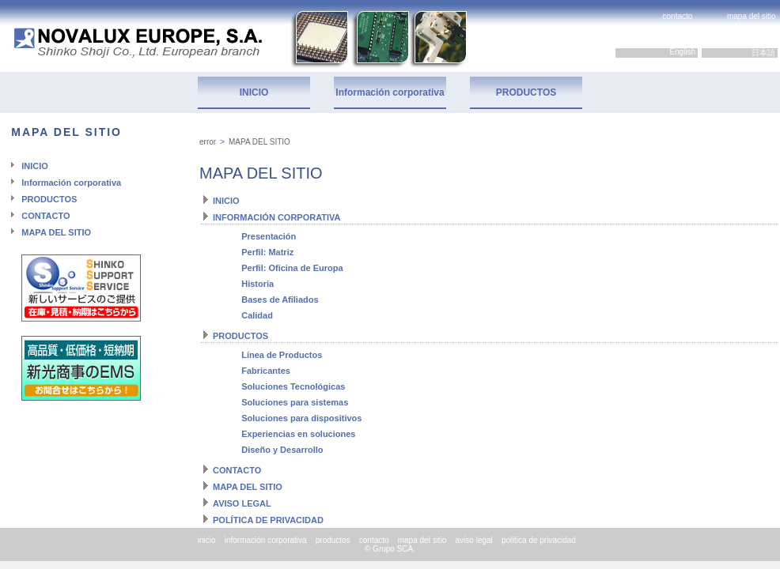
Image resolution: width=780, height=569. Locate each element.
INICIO (254, 92)
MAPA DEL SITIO (56, 232)
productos (333, 540)
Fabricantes (265, 370)
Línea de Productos (281, 355)
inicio (207, 540)
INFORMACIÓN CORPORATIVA (277, 217)
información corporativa (266, 540)
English (683, 51)
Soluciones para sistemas (294, 402)
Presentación (268, 236)
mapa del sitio (751, 16)
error (207, 142)
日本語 (765, 52)
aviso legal (474, 540)
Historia (257, 283)
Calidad (257, 315)
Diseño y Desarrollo (282, 449)
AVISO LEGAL (242, 503)
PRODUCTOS (526, 92)
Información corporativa (389, 92)
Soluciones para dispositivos (301, 418)
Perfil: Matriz (267, 252)
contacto (678, 16)
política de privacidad (539, 540)
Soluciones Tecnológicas (293, 386)
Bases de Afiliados (279, 299)
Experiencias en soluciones (298, 434)
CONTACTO (45, 215)
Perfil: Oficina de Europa (292, 268)
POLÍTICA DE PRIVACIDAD (268, 520)
